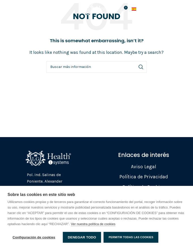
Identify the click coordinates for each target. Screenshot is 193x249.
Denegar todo (82, 237)
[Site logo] (96, 9)
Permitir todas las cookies (131, 237)
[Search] (96, 67)
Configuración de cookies (34, 237)
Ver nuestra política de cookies (93, 224)
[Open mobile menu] (15, 10)
